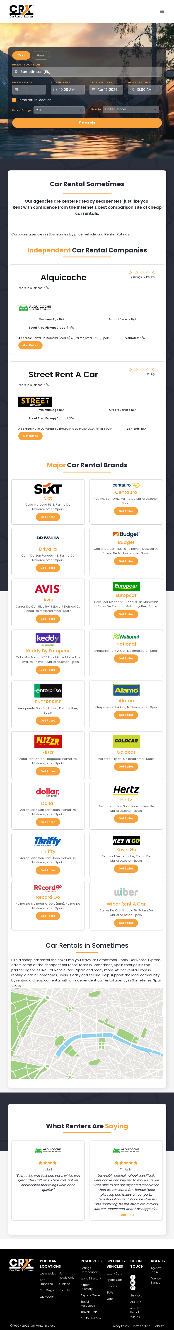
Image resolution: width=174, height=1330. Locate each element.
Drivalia (48, 549)
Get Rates (30, 345)
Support (136, 1295)
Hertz (126, 800)
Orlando (64, 1284)
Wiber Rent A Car (126, 904)
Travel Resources (88, 1304)
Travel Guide (89, 1312)
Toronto (64, 1290)
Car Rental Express (42, 1326)
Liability (159, 1326)
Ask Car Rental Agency (135, 1312)
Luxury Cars (114, 1273)
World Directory (91, 1278)
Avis (48, 600)
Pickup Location (26, 64)
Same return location (34, 100)
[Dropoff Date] (109, 90)
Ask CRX (135, 1302)
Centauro (126, 492)
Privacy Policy (120, 1326)
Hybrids (111, 1286)
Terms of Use (141, 1326)
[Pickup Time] (70, 90)
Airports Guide (90, 1295)
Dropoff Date (100, 82)
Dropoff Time (139, 82)
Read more (126, 1215)
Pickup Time (60, 82)
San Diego (47, 1290)
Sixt (48, 498)
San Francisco (46, 1282)
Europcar (126, 595)
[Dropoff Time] (147, 90)
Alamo (126, 701)
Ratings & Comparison (89, 1270)
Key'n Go (126, 849)
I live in (95, 109)
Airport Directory (87, 1287)
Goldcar (126, 752)
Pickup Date (22, 82)
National (126, 644)
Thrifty (48, 851)
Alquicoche (63, 277)
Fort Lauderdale (66, 1275)
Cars (21, 55)
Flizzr (48, 752)
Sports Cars (114, 1280)
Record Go (48, 897)
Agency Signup (156, 1280)
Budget (126, 542)
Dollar (48, 803)
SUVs (110, 1292)
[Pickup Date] (32, 90)
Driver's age (22, 110)
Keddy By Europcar (48, 651)
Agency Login (156, 1270)
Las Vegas (47, 1297)
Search (87, 123)
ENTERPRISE (48, 702)
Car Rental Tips (91, 1318)
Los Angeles (48, 1273)
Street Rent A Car (63, 374)
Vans (41, 55)
